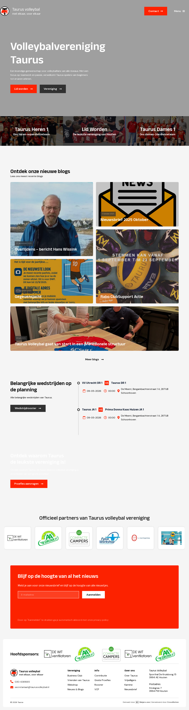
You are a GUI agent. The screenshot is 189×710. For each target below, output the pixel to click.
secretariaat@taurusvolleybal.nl (32, 687)
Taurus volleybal (26, 9)
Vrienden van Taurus (78, 680)
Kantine (128, 684)
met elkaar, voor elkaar (26, 13)
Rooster (98, 684)
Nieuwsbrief (130, 689)
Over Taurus (131, 675)
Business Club (74, 675)
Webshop (72, 684)
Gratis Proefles (102, 680)
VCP (96, 689)
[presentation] (40, 610)
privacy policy (101, 620)
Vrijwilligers (130, 680)
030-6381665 (22, 681)
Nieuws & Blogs (75, 689)
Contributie (100, 675)
